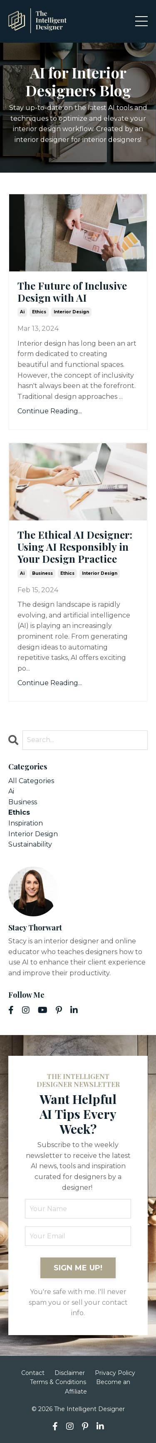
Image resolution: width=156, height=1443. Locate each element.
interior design (71, 312)
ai (22, 312)
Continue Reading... (49, 411)
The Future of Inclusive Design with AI (72, 292)
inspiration (25, 823)
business (42, 573)
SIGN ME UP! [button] (78, 1267)
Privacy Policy (115, 1373)
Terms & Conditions (58, 1382)
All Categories (31, 781)
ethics (39, 312)
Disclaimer (69, 1373)
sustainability (30, 844)
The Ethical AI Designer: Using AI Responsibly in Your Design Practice (74, 546)
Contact (33, 1373)
